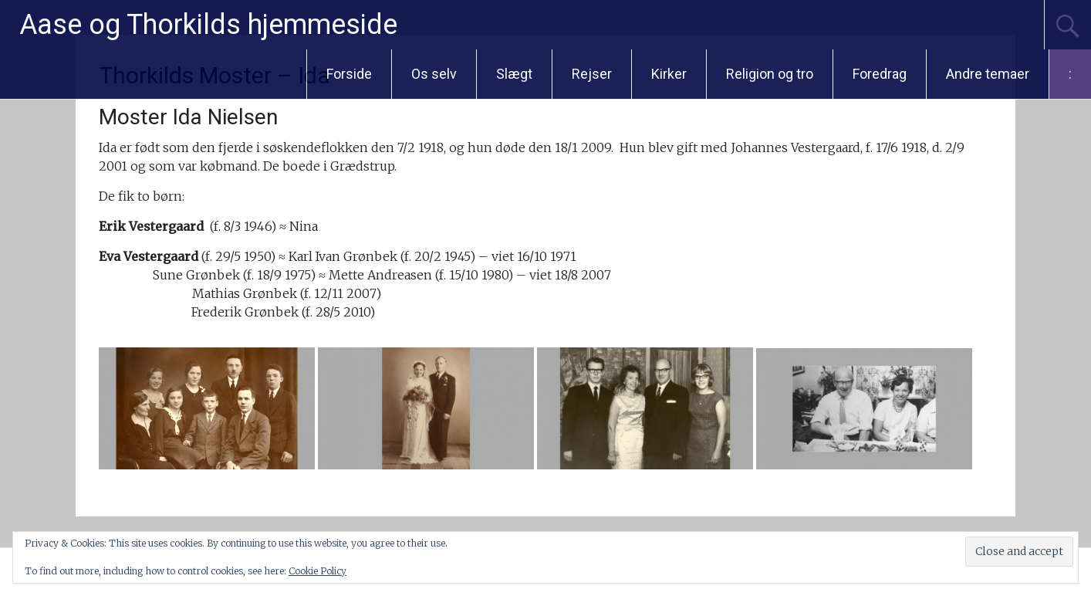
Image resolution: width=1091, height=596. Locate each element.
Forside (349, 74)
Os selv (434, 74)
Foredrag (880, 74)
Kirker (669, 74)
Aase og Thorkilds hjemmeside (208, 24)
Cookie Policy (317, 571)
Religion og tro (769, 74)
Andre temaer (987, 74)
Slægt (514, 74)
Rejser (592, 74)
